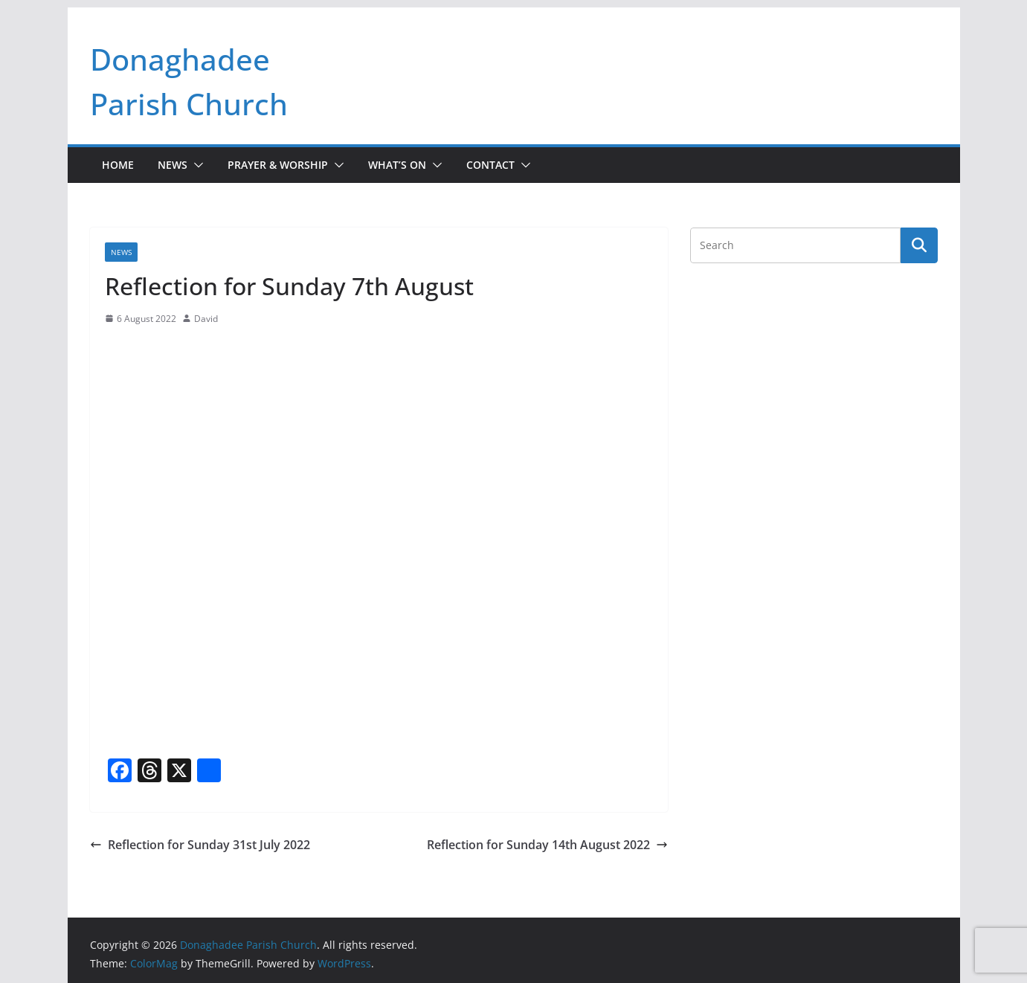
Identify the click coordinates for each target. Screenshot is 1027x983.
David (206, 318)
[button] (195, 165)
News (172, 165)
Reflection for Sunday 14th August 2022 (547, 845)
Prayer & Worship (278, 165)
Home (118, 165)
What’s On (397, 165)
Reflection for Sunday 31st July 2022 (200, 845)
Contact (490, 165)
